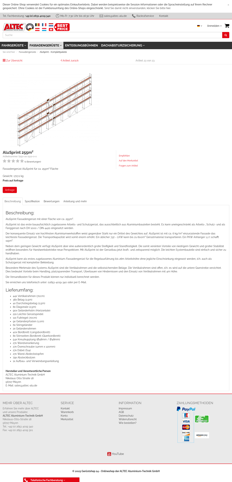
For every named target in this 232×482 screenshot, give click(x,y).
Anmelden (214, 25)
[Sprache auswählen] (199, 26)
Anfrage (9, 189)
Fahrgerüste (14, 45)
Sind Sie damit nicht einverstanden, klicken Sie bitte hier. (137, 8)
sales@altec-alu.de (115, 15)
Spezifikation (32, 201)
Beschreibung (13, 201)
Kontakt (163, 15)
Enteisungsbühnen (81, 45)
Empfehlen (124, 156)
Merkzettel (67, 419)
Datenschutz (126, 415)
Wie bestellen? (127, 422)
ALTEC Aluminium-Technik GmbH (140, 471)
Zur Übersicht (14, 60)
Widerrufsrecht (128, 419)
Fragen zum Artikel (128, 165)
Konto (64, 415)
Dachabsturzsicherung (123, 45)
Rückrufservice (145, 15)
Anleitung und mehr (75, 201)
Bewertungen (51, 201)
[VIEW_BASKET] (227, 25)
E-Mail (82, 282)
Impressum (125, 408)
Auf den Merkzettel (128, 160)
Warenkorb (67, 412)
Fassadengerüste (46, 45)
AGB (121, 412)
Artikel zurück (70, 60)
